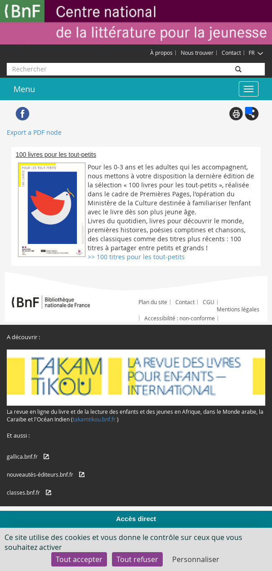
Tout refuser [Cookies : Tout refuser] (137, 559)
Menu (24, 89)
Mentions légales (238, 309)
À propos (161, 52)
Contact (231, 52)
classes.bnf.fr (23, 492)
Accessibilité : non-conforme (179, 318)
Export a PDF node (34, 132)
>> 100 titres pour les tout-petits (136, 256)
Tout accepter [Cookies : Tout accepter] (79, 559)
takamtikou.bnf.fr (94, 419)
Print (236, 113)
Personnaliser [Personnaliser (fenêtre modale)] (195, 559)
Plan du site (152, 301)
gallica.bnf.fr (22, 456)
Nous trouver (197, 52)
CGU (208, 301)
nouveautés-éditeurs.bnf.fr (40, 474)
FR (256, 52)
